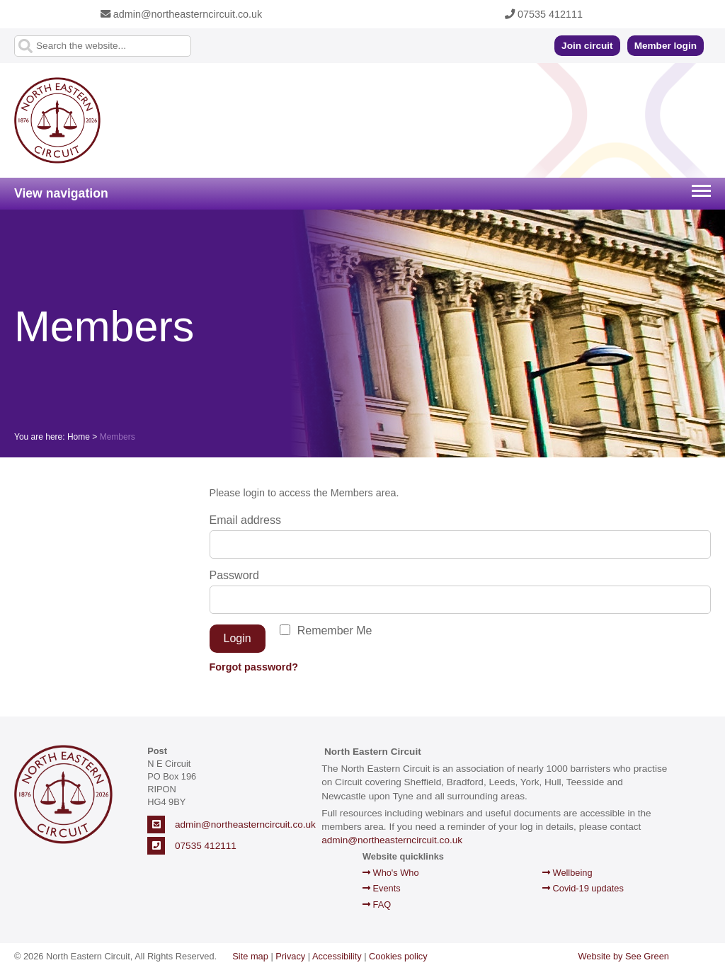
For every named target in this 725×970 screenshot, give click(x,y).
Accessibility (337, 956)
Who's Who (390, 872)
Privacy (290, 956)
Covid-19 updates (583, 888)
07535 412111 (544, 14)
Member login (665, 45)
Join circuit (587, 45)
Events (381, 888)
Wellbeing (567, 872)
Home (78, 437)
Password (234, 575)
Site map (250, 956)
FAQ (376, 904)
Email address (245, 520)
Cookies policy (398, 956)
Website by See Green (623, 956)
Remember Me (334, 630)
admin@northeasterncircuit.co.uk (182, 14)
